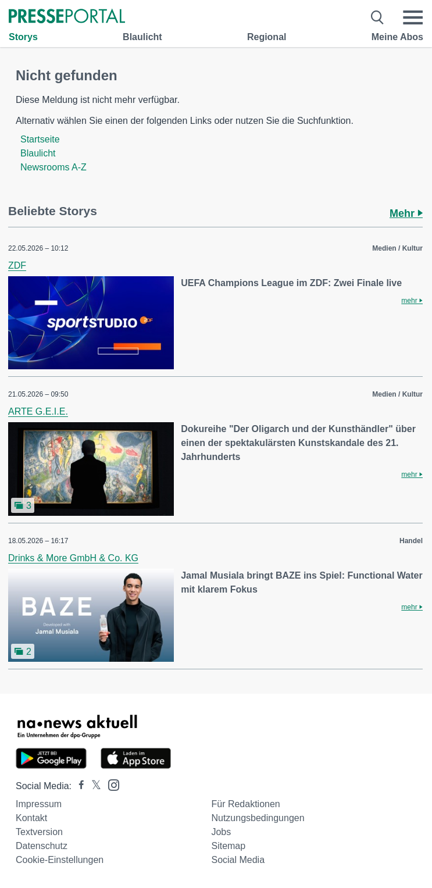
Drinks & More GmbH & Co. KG (73, 558)
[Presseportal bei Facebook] (78, 786)
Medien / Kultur (397, 248)
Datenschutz (41, 846)
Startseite (40, 139)
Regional (267, 37)
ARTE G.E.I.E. (38, 411)
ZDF (17, 265)
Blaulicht (142, 37)
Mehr (406, 213)
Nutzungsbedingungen (257, 818)
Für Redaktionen (245, 804)
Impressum (39, 804)
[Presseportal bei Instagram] (110, 784)
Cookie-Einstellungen (59, 860)
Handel (411, 541)
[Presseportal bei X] (92, 786)
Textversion (39, 832)
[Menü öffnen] (412, 17)
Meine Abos (397, 37)
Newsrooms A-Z (53, 167)
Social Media (238, 860)
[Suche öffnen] (377, 17)
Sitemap (228, 846)
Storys (23, 37)
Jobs (221, 832)
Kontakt (31, 818)
